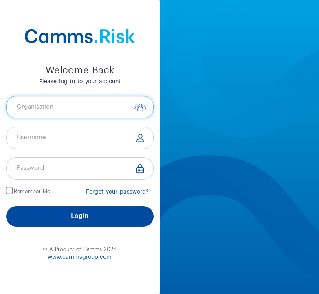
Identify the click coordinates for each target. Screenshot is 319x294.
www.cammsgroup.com (80, 257)
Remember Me (32, 191)
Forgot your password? (117, 192)
